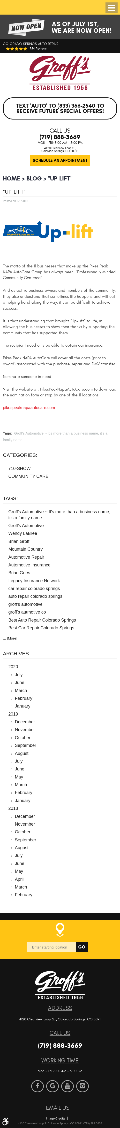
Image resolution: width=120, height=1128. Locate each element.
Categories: (20, 455)
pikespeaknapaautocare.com (29, 407)
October (22, 737)
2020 (13, 666)
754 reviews (38, 48)
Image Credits (55, 1118)
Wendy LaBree (22, 533)
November (25, 729)
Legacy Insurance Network (34, 580)
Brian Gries (19, 572)
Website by (71, 1110)
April (19, 879)
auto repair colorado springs (35, 596)
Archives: (16, 653)
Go (81, 947)
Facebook (37, 1086)
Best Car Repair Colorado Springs (41, 627)
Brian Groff (19, 541)
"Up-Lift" (60, 178)
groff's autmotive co (27, 612)
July (19, 674)
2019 (13, 714)
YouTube (67, 1086)
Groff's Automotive (26, 525)
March (21, 690)
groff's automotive (25, 604)
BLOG (34, 178)
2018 (13, 808)
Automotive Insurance (29, 565)
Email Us (57, 1107)
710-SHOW (19, 468)
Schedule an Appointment (60, 160)
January (22, 706)
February (23, 698)
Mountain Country (25, 549)
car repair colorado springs (34, 588)
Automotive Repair (26, 557)
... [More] (10, 638)
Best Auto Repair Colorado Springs (42, 620)
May (19, 777)
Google (52, 1086)
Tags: (10, 498)
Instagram (82, 1086)
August (22, 753)
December (25, 721)
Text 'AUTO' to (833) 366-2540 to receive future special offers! (60, 108)
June (19, 682)
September (25, 745)
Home (11, 178)
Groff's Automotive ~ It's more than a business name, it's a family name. (59, 514)
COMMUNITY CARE (28, 476)
